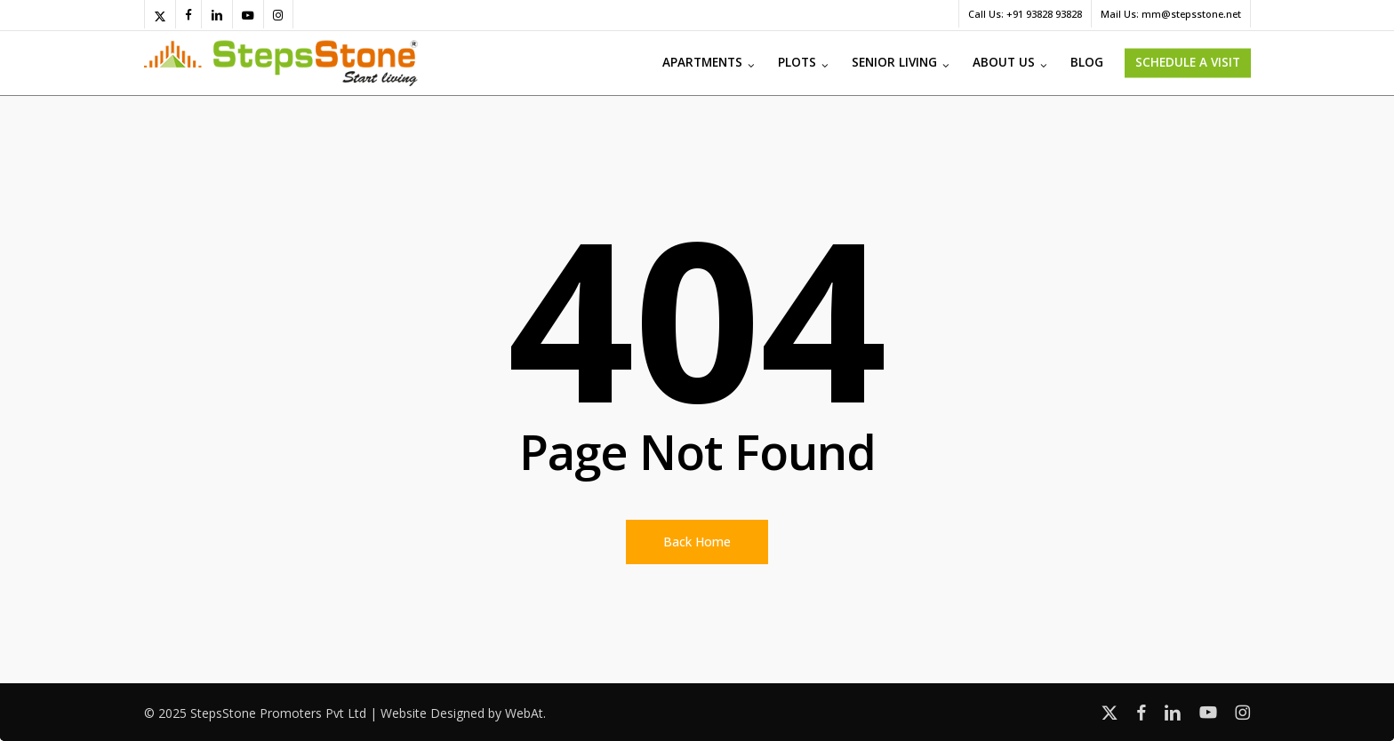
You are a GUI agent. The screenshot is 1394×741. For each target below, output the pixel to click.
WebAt (524, 713)
